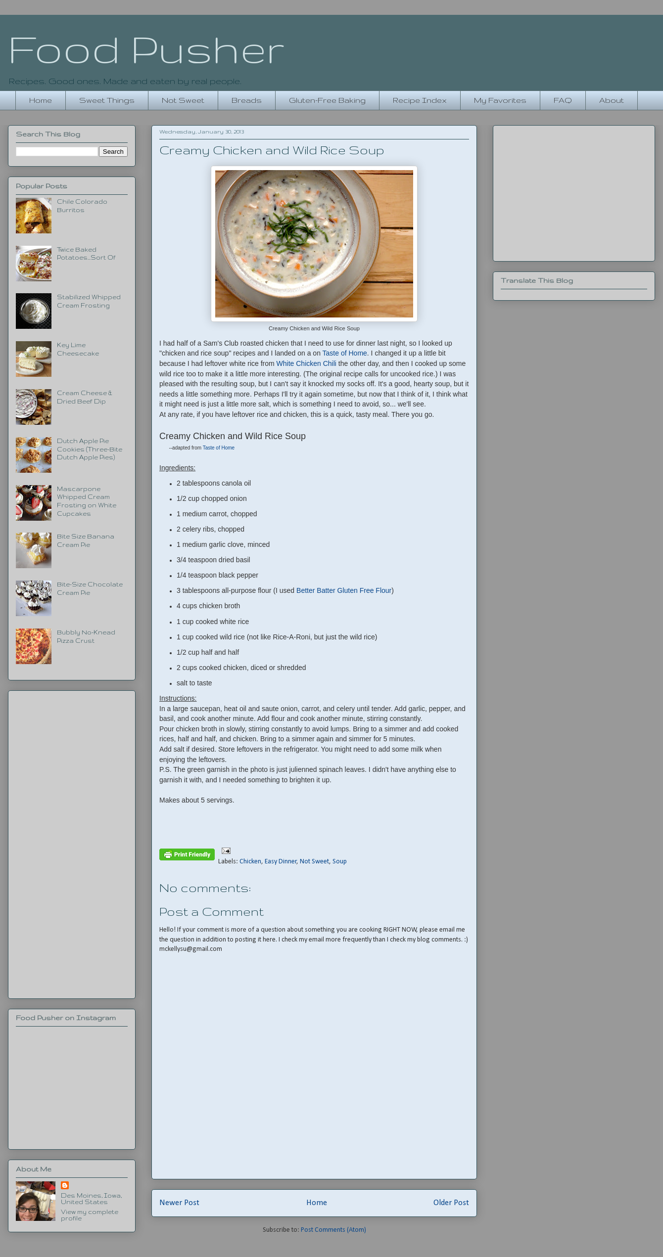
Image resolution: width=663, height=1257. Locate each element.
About (611, 100)
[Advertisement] (72, 842)
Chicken (250, 861)
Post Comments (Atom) (333, 1230)
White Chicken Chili (306, 363)
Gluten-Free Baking (327, 100)
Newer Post (179, 1203)
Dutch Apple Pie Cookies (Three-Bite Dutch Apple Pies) (89, 449)
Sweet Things (107, 100)
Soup (339, 861)
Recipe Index (420, 100)
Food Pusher (146, 48)
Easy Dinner (281, 861)
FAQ (563, 100)
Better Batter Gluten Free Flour (343, 590)
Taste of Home (345, 353)
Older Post (451, 1203)
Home (40, 100)
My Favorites (500, 100)
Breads (247, 100)
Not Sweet (183, 100)
